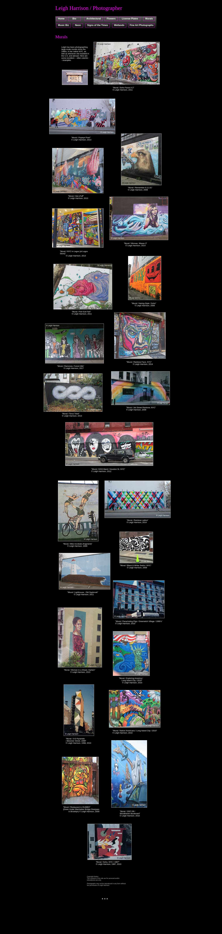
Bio (74, 18)
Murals (149, 18)
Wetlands (119, 25)
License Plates (130, 18)
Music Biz (63, 25)
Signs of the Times (97, 25)
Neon (78, 25)
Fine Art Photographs (142, 25)
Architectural (93, 18)
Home (61, 18)
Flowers (111, 18)
